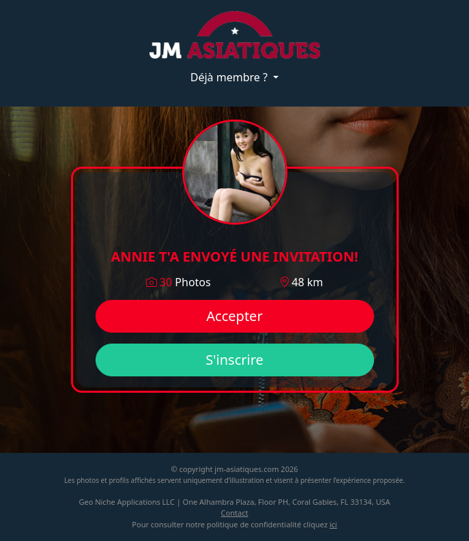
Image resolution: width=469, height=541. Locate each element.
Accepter (234, 316)
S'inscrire (234, 359)
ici (333, 524)
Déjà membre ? (230, 77)
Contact (234, 513)
